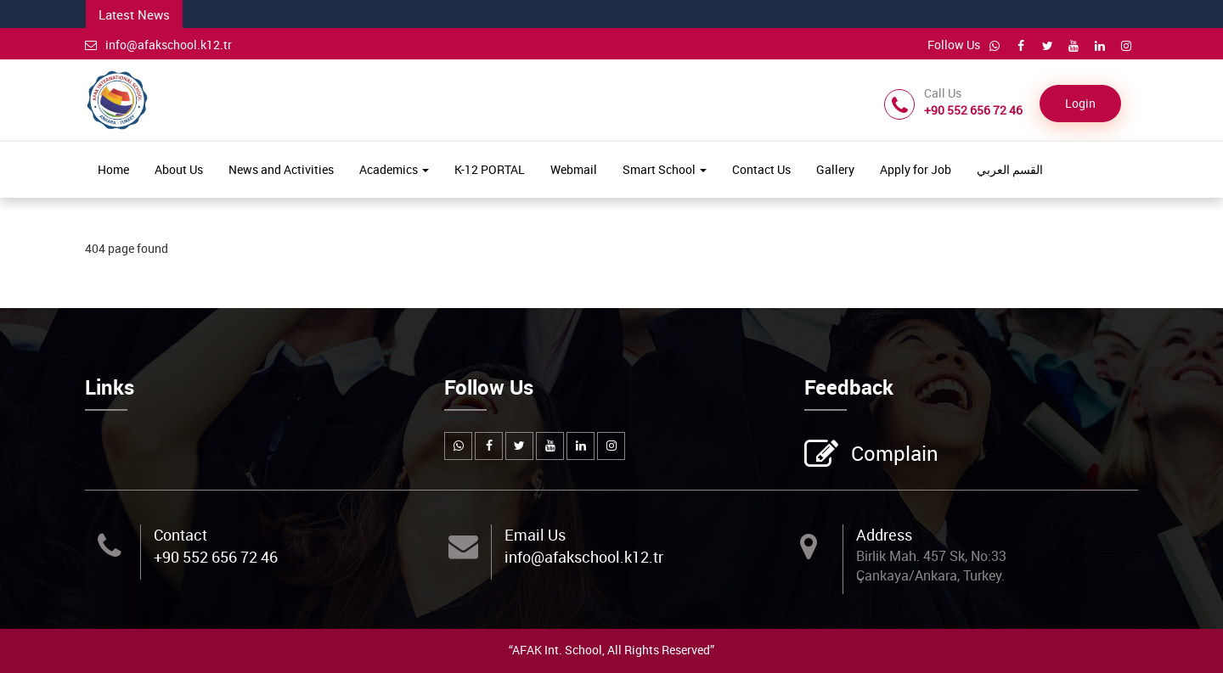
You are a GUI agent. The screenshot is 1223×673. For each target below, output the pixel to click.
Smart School (665, 169)
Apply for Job (915, 169)
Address (884, 534)
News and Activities (281, 169)
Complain (892, 455)
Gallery (835, 169)
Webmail (573, 169)
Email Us (535, 534)
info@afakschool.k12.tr (158, 44)
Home (113, 169)
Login (1080, 103)
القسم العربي (1010, 169)
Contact (180, 534)
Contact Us (761, 169)
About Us (179, 169)
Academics (394, 169)
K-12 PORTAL (489, 169)
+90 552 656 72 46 (216, 557)
